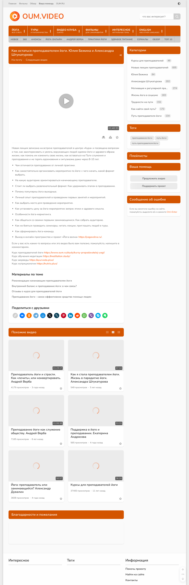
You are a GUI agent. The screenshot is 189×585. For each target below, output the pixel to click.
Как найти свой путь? (143, 109)
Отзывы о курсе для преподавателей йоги (37, 291)
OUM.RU (60, 3)
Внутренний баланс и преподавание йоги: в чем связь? (44, 286)
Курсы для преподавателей (147, 60)
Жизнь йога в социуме (144, 95)
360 (25, 39)
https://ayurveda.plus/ (41, 260)
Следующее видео (36, 59)
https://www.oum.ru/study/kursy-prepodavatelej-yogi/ (74, 252)
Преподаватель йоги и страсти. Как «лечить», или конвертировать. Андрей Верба (36, 377)
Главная (12, 3)
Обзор (33, 3)
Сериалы (142, 39)
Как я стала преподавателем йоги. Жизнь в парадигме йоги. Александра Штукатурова (95, 377)
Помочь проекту (135, 569)
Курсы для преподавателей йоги (94, 485)
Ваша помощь (46, 3)
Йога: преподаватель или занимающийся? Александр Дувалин (31, 488)
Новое (14, 39)
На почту (16, 59)
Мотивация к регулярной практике (150, 88)
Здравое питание (122, 39)
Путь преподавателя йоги (146, 115)
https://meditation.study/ (56, 256)
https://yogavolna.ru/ (90, 237)
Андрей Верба (75, 39)
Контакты (131, 580)
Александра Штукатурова (146, 81)
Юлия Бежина (139, 74)
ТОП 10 (168, 39)
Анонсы (36, 39)
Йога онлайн (54, 39)
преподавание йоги (142, 138)
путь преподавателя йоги (145, 143)
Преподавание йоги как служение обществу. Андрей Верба (35, 431)
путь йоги (161, 138)
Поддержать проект (154, 186)
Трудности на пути (142, 102)
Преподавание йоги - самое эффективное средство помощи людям (51, 296)
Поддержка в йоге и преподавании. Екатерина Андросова (89, 433)
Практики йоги (97, 39)
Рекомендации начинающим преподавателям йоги (42, 280)
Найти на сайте (134, 574)
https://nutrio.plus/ (47, 263)
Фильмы (23, 3)
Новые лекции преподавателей (149, 67)
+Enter (172, 212)
